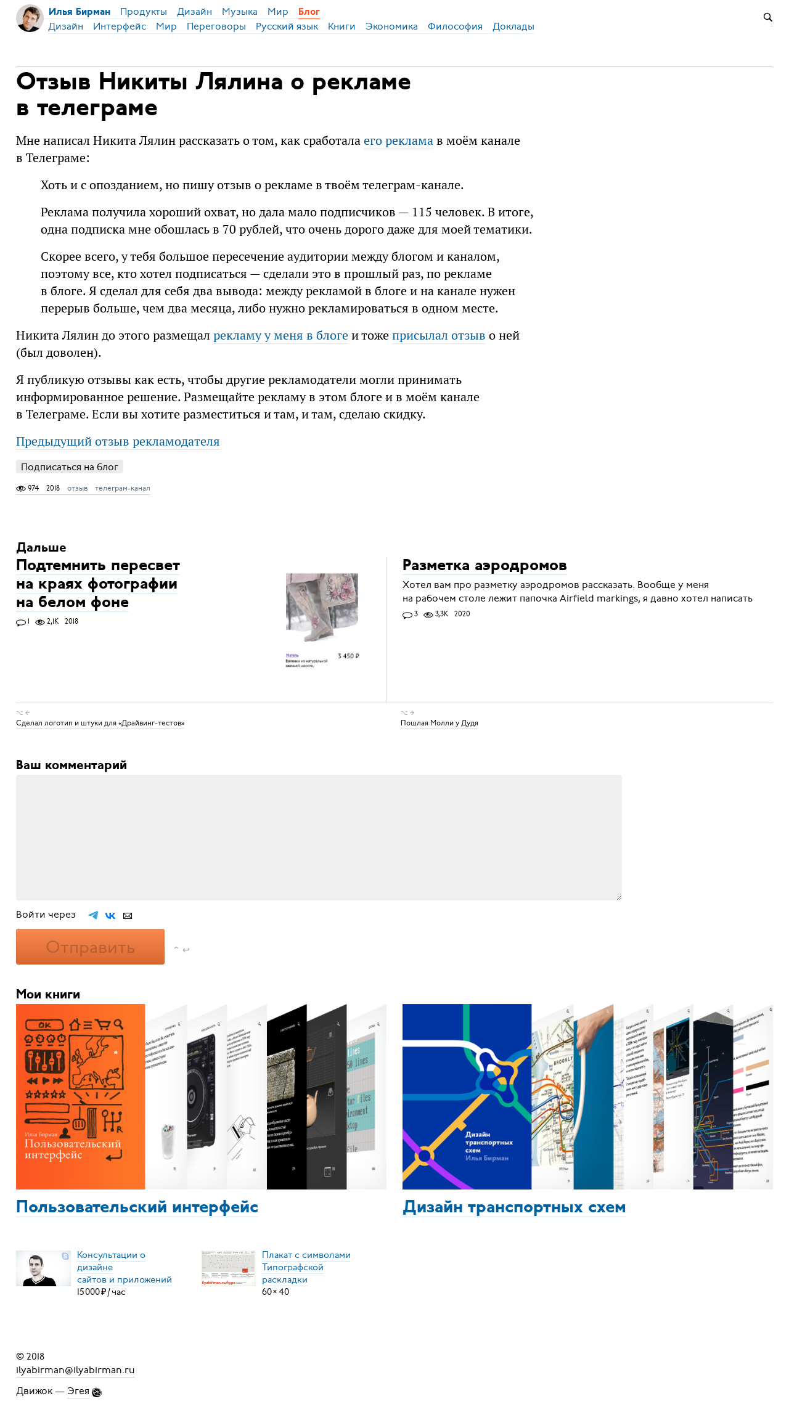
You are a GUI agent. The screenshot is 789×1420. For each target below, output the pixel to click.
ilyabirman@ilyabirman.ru (75, 1370)
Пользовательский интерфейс (137, 1208)
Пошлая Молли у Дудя (439, 723)
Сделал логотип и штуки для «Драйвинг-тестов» (100, 723)
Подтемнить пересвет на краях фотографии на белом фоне (98, 584)
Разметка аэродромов (485, 566)
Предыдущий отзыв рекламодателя (118, 441)
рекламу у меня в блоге (280, 335)
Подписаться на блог (69, 466)
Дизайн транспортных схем (514, 1208)
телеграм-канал (122, 488)
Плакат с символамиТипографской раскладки (306, 1267)
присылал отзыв (439, 335)
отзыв (77, 488)
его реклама (398, 140)
